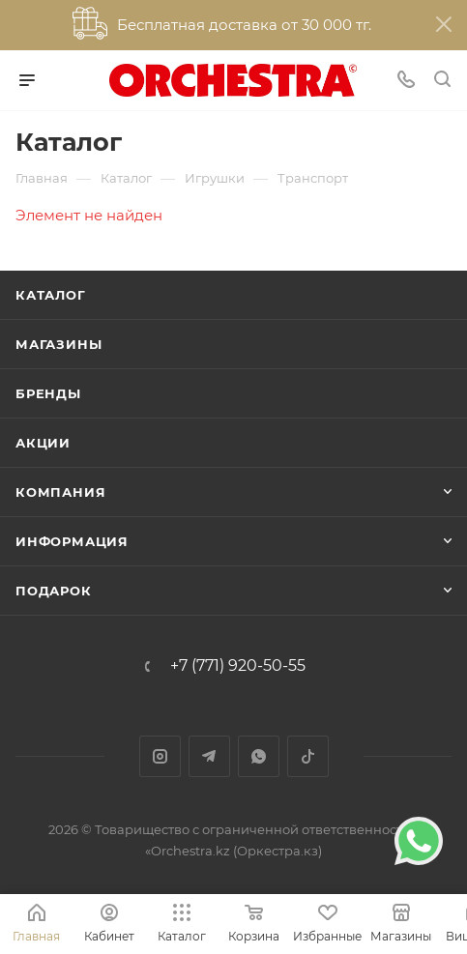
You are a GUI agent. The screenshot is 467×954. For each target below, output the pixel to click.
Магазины (58, 344)
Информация (72, 541)
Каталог (50, 295)
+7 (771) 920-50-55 (238, 666)
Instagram (160, 756)
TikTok (308, 756)
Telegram (209, 756)
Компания (60, 492)
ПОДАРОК (53, 590)
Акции (43, 442)
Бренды (48, 393)
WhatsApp (258, 756)
